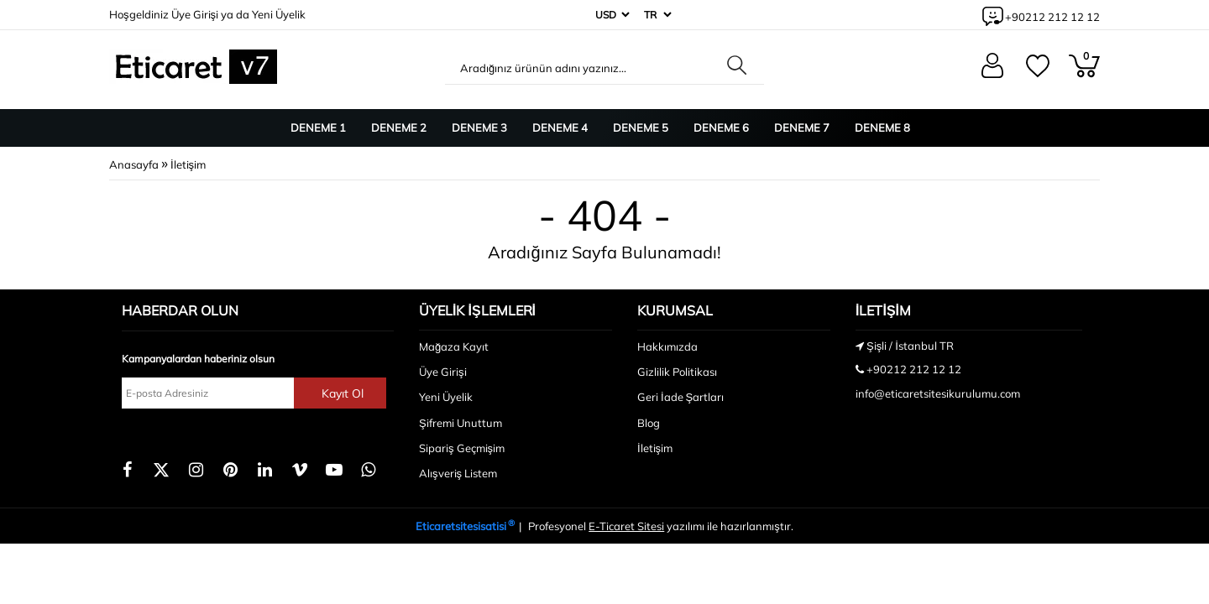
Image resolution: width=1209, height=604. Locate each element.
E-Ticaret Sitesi (626, 526)
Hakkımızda (667, 346)
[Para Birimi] (610, 14)
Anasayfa (134, 164)
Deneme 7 (802, 127)
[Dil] (656, 14)
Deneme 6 (721, 127)
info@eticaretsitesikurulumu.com (938, 393)
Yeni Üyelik (279, 14)
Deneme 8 (882, 127)
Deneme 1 (318, 127)
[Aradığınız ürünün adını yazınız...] (581, 68)
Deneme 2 (399, 127)
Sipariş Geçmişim (462, 448)
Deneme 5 (640, 127)
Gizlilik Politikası (677, 371)
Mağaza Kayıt (454, 346)
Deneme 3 (479, 127)
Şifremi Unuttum (460, 423)
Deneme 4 (560, 127)
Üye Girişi (195, 14)
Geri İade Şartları (680, 397)
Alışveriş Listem (458, 473)
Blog (648, 423)
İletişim (188, 164)
